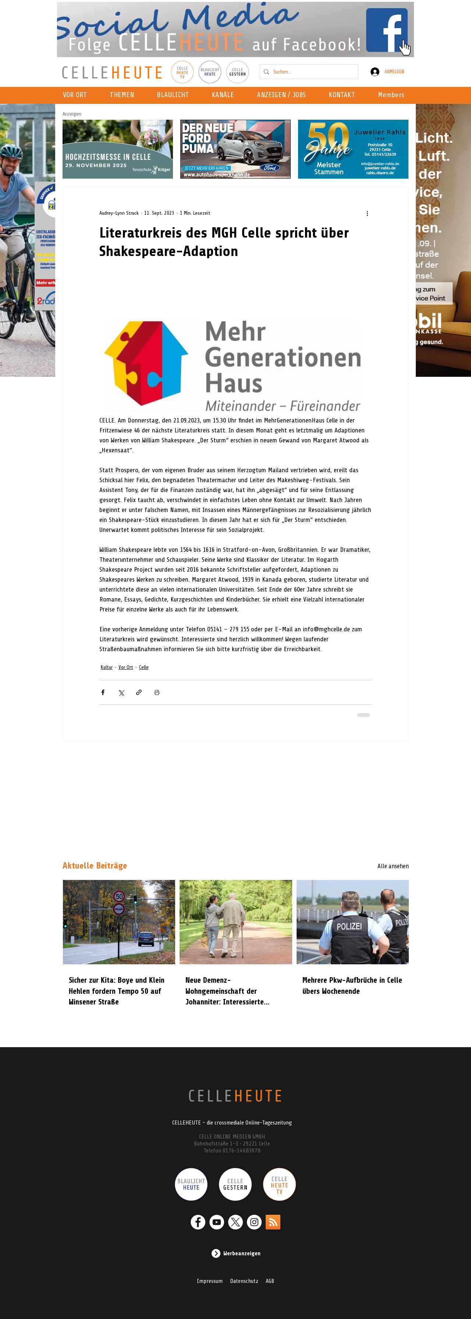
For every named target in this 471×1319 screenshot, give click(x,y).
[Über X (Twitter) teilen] (120, 692)
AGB (270, 1281)
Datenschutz (244, 1281)
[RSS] (273, 1222)
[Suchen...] (308, 72)
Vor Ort (125, 667)
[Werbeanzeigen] (235, 1253)
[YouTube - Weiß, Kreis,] (216, 1222)
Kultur (107, 667)
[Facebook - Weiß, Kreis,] (198, 1222)
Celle (144, 667)
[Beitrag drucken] (156, 692)
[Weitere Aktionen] (367, 212)
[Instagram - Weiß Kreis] (254, 1222)
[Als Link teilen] (138, 692)
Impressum (210, 1281)
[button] (225, 95)
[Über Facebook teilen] (102, 692)
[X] (235, 1222)
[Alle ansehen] (383, 866)
